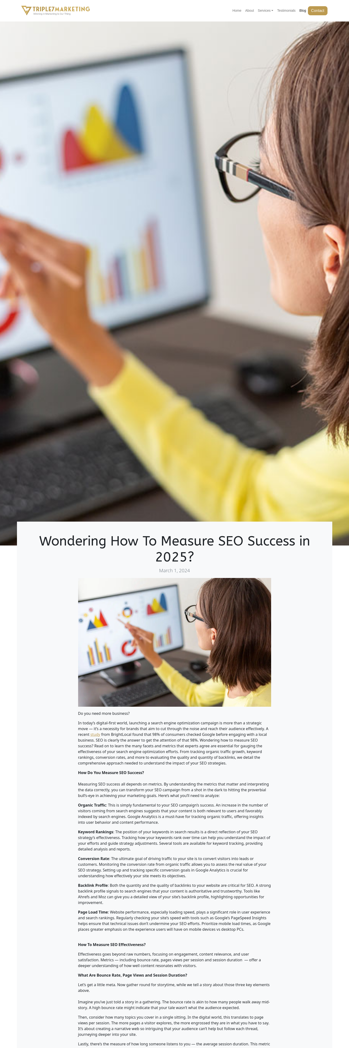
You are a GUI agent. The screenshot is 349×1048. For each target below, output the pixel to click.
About (249, 10)
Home (236, 10)
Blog (302, 10)
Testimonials (286, 10)
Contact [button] (317, 11)
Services (264, 10)
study (95, 734)
